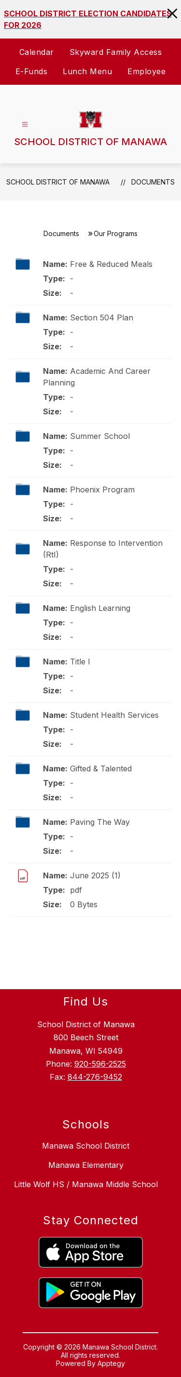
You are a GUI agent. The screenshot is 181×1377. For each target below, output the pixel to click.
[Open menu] (24, 124)
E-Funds (31, 71)
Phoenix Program (102, 489)
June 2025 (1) (95, 875)
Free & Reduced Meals (111, 264)
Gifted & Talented (101, 768)
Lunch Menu (87, 71)
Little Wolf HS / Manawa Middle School (86, 1184)
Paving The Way (100, 822)
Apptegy (111, 1363)
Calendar (36, 52)
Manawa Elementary (86, 1165)
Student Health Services (114, 715)
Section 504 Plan (101, 317)
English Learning (100, 608)
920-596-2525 (100, 1064)
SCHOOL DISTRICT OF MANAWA (58, 182)
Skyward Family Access (116, 52)
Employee (146, 71)
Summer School (100, 436)
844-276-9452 (95, 1077)
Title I (80, 661)
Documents (153, 182)
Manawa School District (85, 1146)
